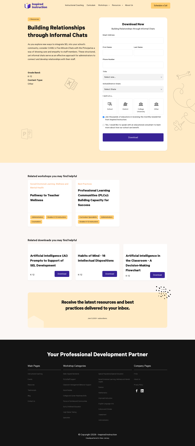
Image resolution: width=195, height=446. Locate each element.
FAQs (136, 374)
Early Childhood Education (72, 407)
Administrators (103, 420)
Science (100, 387)
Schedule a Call (160, 5)
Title (105, 72)
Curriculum (91, 5)
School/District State (112, 84)
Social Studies (67, 390)
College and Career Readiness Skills (74, 396)
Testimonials (32, 390)
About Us (129, 5)
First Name (107, 47)
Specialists (66, 418)
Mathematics (102, 393)
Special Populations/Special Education (110, 374)
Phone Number (109, 60)
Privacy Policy (138, 385)
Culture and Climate (105, 409)
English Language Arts (106, 404)
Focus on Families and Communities (75, 401)
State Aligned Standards (71, 374)
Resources (31, 385)
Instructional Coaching (74, 5)
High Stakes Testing (69, 412)
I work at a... (108, 96)
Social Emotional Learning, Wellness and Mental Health (114, 381)
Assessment (102, 415)
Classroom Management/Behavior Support (77, 385)
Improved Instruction (105, 398)
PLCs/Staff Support (69, 379)
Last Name (138, 47)
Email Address (109, 35)
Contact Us (31, 401)
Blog (29, 396)
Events (30, 379)
